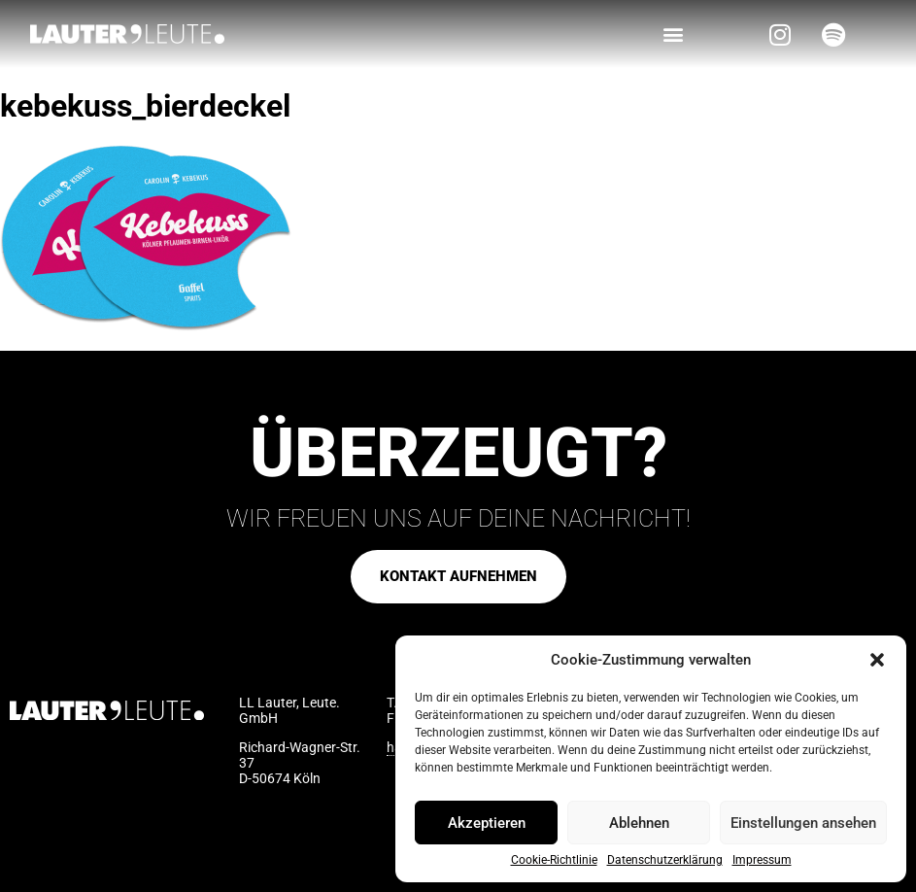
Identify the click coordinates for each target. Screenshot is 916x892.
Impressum (762, 860)
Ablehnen (639, 823)
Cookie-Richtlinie (554, 860)
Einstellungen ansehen (803, 823)
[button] (877, 659)
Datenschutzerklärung (665, 860)
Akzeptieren (487, 823)
